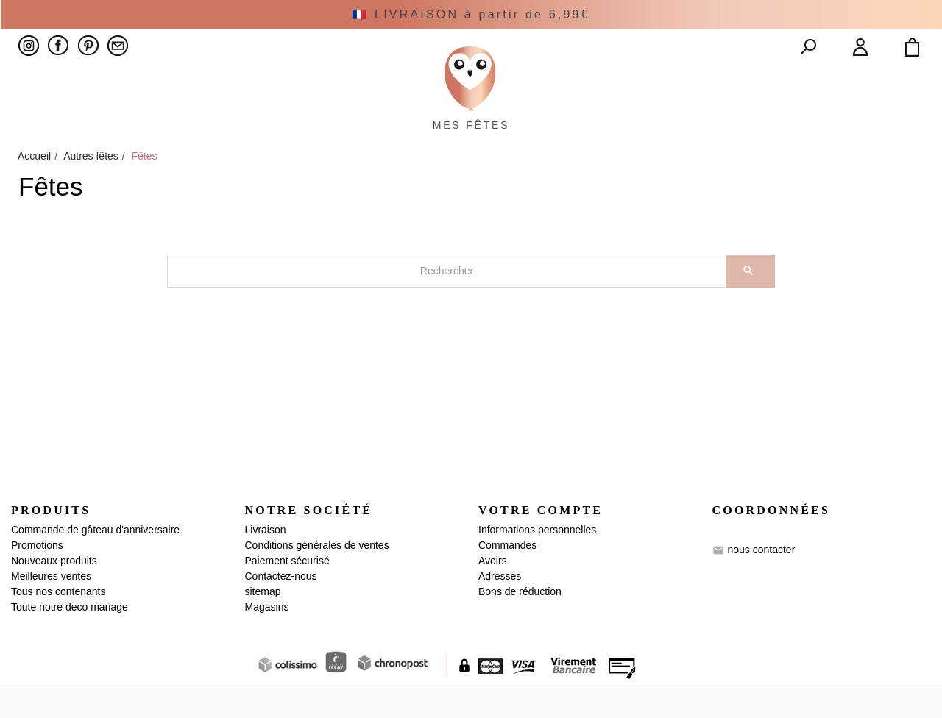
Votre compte (540, 544)
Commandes (507, 578)
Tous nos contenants (58, 624)
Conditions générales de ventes (317, 578)
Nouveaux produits (54, 594)
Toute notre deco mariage (69, 640)
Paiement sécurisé (287, 594)
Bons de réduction (520, 624)
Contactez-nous (281, 609)
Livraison (265, 563)
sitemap (263, 624)
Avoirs (492, 594)
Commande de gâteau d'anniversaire (95, 563)
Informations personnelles (537, 563)
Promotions (37, 578)
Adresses (499, 609)
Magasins (267, 640)
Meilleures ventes (51, 609)
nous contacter (761, 583)
